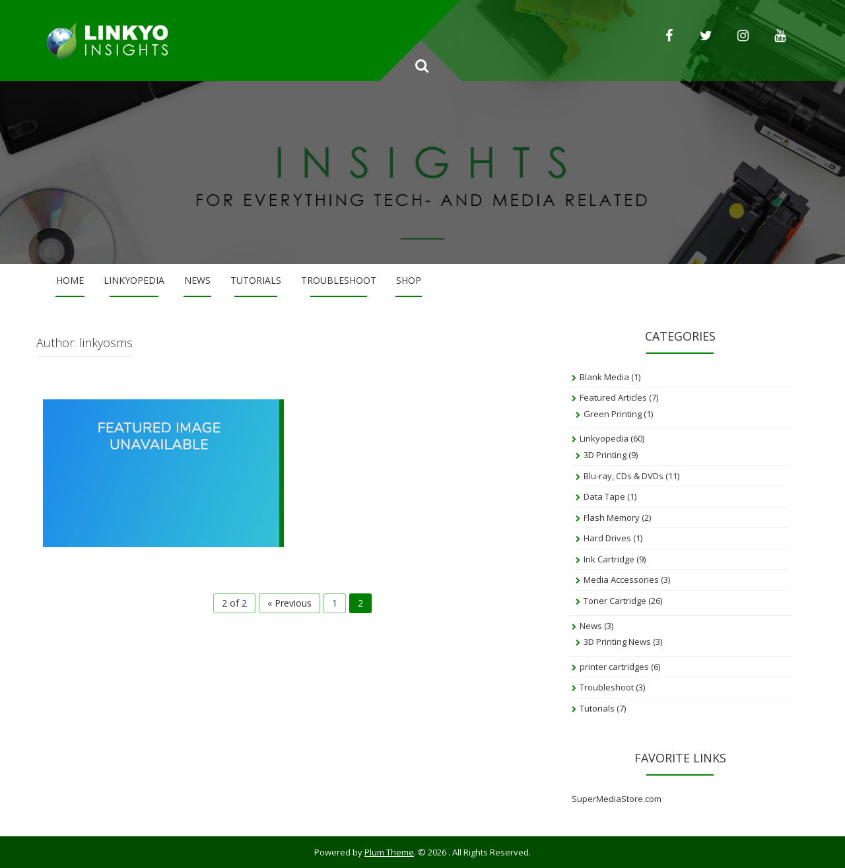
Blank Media (604, 377)
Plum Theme (389, 852)
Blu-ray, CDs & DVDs (623, 476)
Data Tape (604, 496)
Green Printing (613, 414)
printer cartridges (614, 667)
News (197, 280)
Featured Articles (613, 397)
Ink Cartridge (609, 559)
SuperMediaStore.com (616, 799)
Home (70, 280)
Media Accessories (621, 579)
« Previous (289, 603)
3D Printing (605, 455)
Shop (408, 280)
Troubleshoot (338, 280)
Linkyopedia (134, 280)
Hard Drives (607, 538)
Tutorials (255, 280)
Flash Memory (612, 517)
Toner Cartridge (615, 601)
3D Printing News (617, 642)
